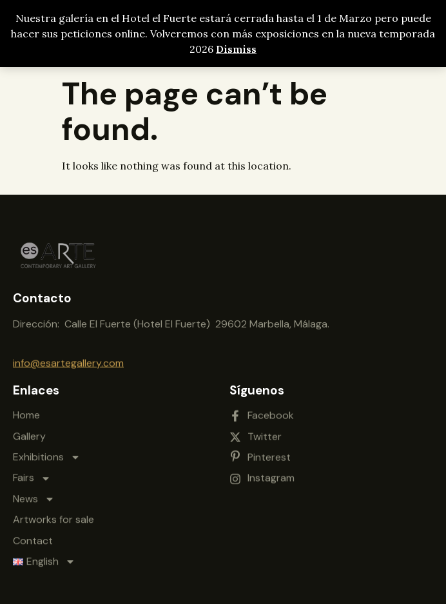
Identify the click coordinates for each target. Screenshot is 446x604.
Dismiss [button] (236, 49)
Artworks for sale (53, 509)
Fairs (32, 468)
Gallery (29, 426)
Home (26, 405)
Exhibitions (47, 447)
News (34, 489)
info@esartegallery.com (68, 360)
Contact (33, 530)
